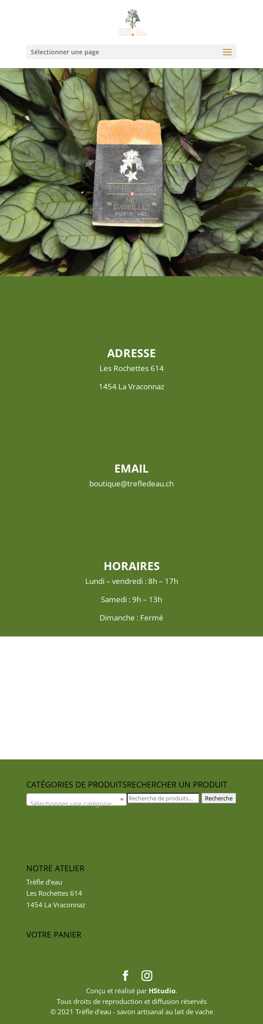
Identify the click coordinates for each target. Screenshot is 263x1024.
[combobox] (76, 799)
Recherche (219, 798)
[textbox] (76, 803)
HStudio (162, 990)
